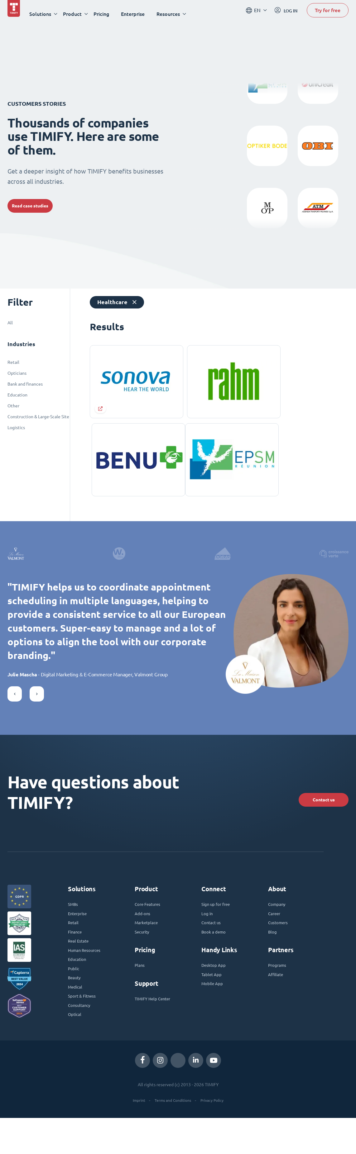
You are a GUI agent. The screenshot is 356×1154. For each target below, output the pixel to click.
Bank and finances (25, 384)
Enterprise (140, 14)
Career (275, 933)
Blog (273, 954)
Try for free (327, 13)
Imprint (134, 1136)
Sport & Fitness (85, 1028)
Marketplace (148, 944)
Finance (76, 954)
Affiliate (277, 1000)
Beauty (76, 1007)
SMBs (74, 923)
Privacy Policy (216, 1136)
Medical (76, 1018)
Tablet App (213, 1000)
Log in (208, 933)
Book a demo (215, 954)
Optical (76, 1050)
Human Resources (88, 976)
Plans (141, 989)
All (10, 322)
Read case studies (38, 205)
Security (144, 954)
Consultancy (81, 1039)
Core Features (150, 923)
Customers (280, 944)
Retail (13, 362)
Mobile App (214, 1010)
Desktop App (215, 989)
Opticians (16, 373)
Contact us (310, 812)
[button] (14, 708)
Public (74, 997)
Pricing (109, 14)
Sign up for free (218, 923)
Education (17, 394)
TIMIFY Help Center (156, 1024)
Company (278, 923)
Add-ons (144, 933)
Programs (279, 989)
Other (13, 405)
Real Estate (80, 965)
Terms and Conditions (172, 1136)
